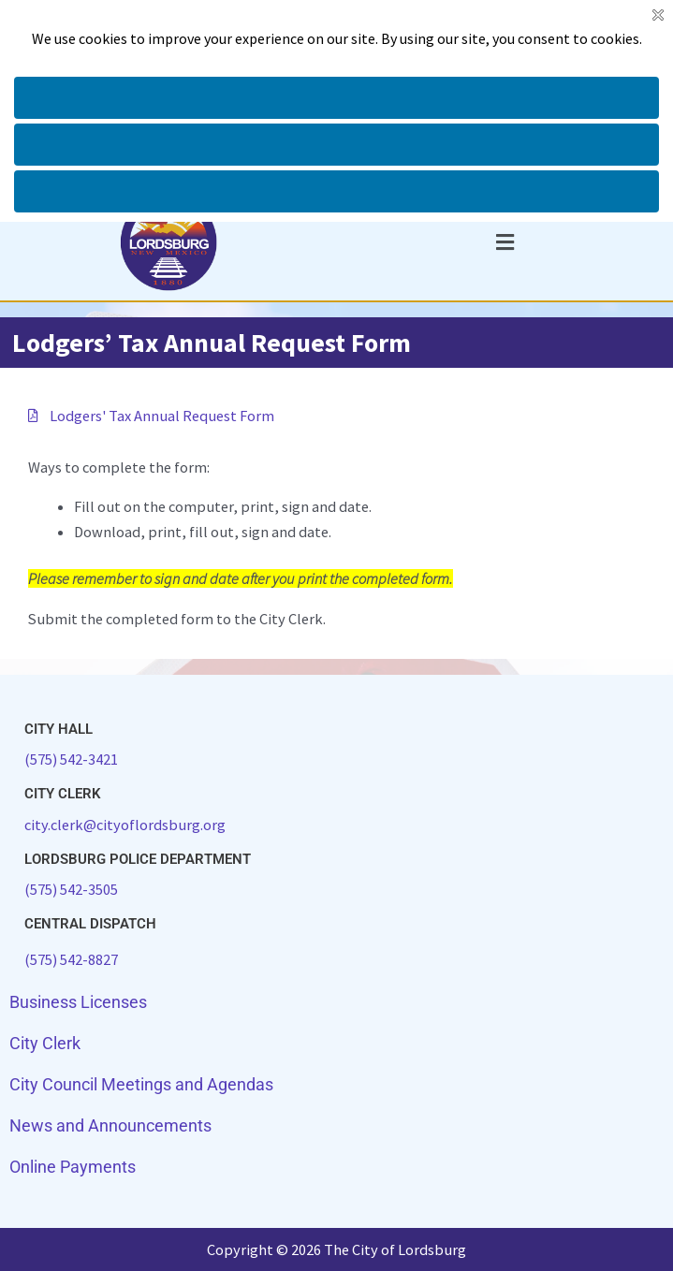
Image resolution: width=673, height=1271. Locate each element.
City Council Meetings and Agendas (141, 1084)
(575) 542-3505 (71, 889)
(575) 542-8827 (71, 959)
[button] (505, 242)
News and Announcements (110, 1125)
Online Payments (72, 1166)
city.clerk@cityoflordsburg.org (125, 824)
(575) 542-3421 (71, 759)
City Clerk (44, 1043)
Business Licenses (78, 1002)
